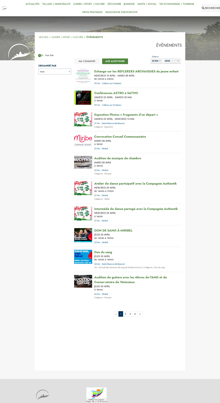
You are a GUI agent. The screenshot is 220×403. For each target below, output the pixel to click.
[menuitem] (32, 4)
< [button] (116, 314)
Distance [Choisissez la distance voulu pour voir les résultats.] (155, 56)
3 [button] (130, 314)
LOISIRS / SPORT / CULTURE (67, 37)
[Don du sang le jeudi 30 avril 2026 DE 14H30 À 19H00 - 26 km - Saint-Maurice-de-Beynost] (103, 252)
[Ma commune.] (87, 61)
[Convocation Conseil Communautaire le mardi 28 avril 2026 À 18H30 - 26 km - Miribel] (120, 136)
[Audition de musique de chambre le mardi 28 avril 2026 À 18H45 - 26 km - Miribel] (117, 158)
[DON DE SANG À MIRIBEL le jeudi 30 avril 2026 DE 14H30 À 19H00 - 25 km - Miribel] (113, 230)
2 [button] (125, 314)
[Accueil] (4, 8)
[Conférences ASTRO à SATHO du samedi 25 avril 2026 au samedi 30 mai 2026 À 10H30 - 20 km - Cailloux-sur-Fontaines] (116, 93)
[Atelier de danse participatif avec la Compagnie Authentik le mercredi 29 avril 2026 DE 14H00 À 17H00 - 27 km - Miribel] (135, 183)
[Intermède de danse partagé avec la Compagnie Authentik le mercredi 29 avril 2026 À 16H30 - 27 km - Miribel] (136, 208)
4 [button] (135, 314)
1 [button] (120, 314)
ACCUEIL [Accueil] (44, 37)
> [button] (140, 314)
